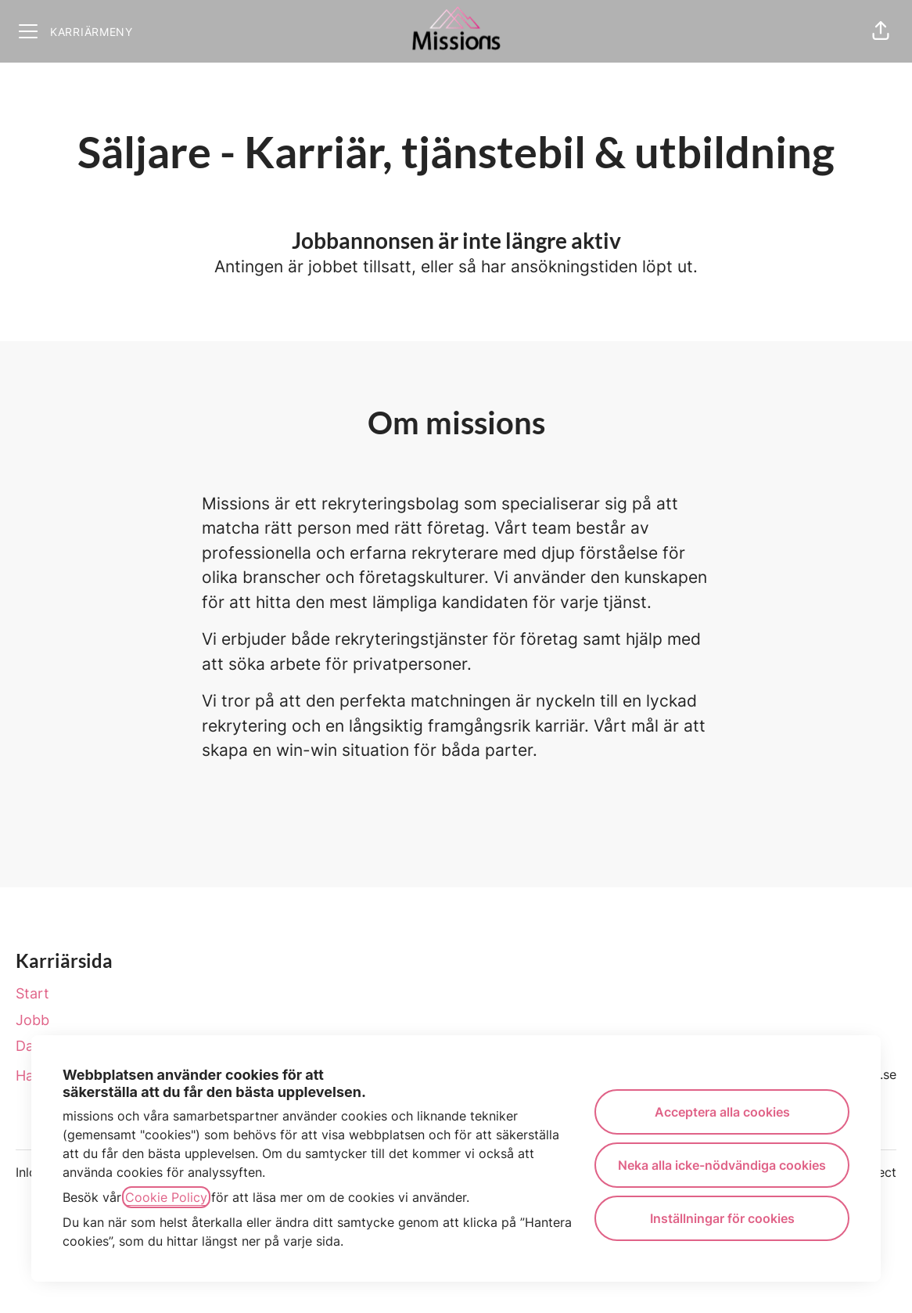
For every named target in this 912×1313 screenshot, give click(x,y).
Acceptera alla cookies (722, 1112)
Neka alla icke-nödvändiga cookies (722, 1165)
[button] (881, 31)
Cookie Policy (166, 1197)
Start (32, 993)
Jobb (32, 1020)
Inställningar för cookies (722, 1218)
